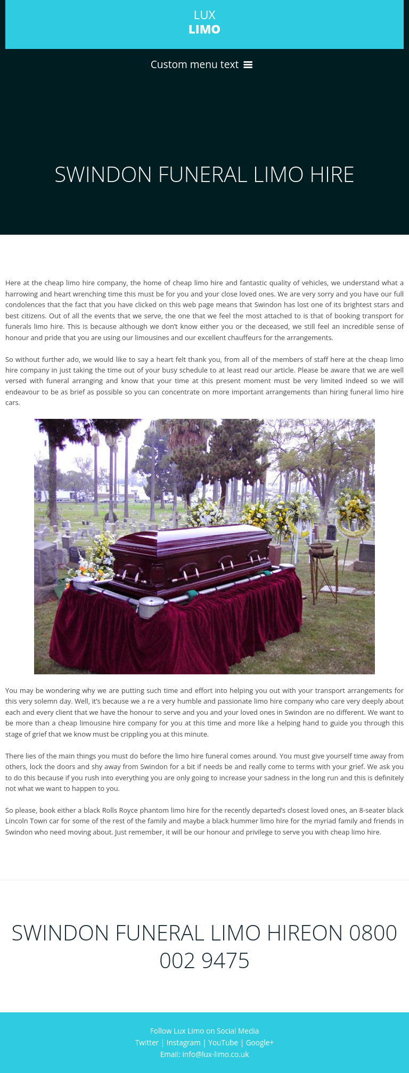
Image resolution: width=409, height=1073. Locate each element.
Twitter (147, 1042)
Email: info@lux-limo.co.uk (204, 1054)
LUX (204, 21)
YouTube (223, 1042)
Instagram (184, 1042)
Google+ (260, 1042)
